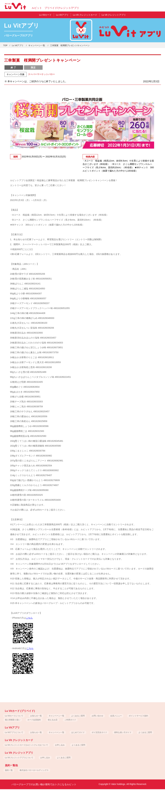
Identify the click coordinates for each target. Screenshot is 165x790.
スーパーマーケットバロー (41, 74)
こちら (29, 618)
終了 (14, 67)
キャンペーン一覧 (36, 45)
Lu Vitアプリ (17, 45)
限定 (33, 67)
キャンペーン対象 (15, 74)
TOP (5, 45)
